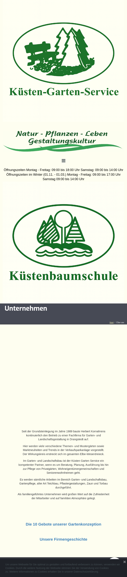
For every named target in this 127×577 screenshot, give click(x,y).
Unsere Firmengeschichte (63, 540)
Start (111, 322)
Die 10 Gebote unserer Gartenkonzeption (63, 524)
